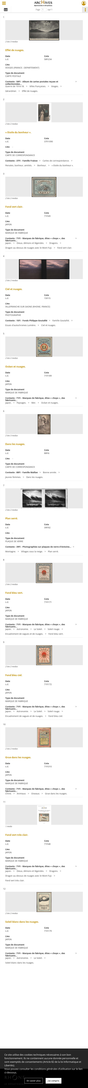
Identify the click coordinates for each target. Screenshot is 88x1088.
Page (38, 9)
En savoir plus (34, 1080)
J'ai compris (53, 1080)
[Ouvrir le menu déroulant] (4, 3)
